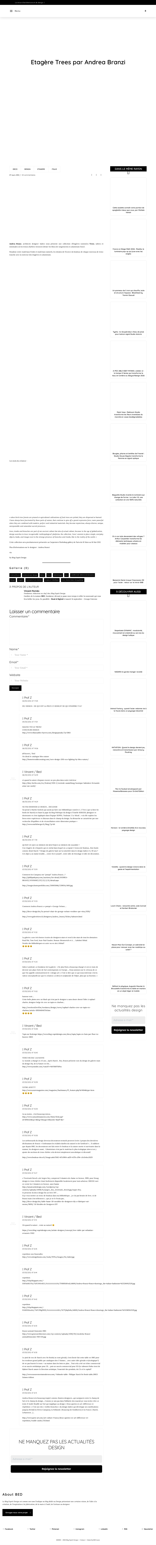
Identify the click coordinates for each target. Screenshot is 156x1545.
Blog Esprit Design (19, 557)
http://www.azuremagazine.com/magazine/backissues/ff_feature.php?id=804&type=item (58, 1090)
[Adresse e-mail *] (56, 1459)
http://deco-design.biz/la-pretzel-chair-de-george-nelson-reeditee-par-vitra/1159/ (56, 911)
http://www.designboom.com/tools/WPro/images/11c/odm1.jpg (48, 1257)
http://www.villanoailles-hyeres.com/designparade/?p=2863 (46, 733)
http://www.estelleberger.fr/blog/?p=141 (38, 824)
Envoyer (15, 688)
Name (14, 649)
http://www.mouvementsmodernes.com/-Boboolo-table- (45, 1374)
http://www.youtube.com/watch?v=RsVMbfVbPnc (42, 1066)
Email (13, 662)
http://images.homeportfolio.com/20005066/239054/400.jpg (47, 885)
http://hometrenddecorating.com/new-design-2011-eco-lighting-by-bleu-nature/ (55, 759)
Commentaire (19, 616)
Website (14, 675)
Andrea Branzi (44, 547)
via (10, 552)
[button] (15, 11)
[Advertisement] (78, 38)
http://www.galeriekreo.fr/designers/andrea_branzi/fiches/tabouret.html (52, 916)
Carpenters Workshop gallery (61, 542)
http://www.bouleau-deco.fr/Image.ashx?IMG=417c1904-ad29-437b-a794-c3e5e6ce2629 (57, 1157)
